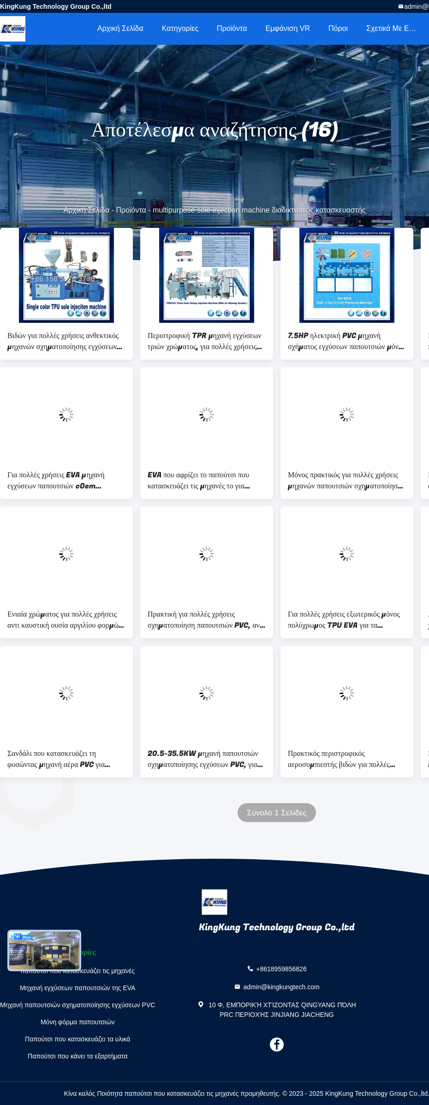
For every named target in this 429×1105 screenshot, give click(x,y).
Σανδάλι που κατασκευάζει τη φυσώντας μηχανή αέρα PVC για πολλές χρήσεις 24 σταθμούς (56, 759)
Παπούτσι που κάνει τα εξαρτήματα (77, 1056)
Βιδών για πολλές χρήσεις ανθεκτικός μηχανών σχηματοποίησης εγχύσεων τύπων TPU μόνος (63, 341)
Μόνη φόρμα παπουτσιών (77, 1022)
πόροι (338, 28)
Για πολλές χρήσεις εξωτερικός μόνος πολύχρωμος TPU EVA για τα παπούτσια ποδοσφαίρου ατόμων (344, 620)
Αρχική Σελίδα (120, 28)
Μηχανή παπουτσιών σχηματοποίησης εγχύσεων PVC (77, 1005)
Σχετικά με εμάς (393, 28)
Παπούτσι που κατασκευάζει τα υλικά (77, 1039)
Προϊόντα (232, 28)
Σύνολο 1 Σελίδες (277, 812)
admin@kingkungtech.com (281, 986)
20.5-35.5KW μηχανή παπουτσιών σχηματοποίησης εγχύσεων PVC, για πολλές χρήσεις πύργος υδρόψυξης (203, 759)
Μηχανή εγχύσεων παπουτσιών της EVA (77, 988)
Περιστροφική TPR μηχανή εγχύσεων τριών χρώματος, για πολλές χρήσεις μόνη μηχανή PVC (205, 341)
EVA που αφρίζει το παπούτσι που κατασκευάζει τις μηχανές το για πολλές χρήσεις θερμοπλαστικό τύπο (202, 480)
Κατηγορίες (180, 28)
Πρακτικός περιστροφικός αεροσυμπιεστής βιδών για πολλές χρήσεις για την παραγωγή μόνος (339, 759)
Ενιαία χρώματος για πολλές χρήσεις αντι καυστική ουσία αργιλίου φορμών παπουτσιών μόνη (64, 620)
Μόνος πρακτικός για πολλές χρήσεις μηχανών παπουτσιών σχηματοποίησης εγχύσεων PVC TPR (346, 480)
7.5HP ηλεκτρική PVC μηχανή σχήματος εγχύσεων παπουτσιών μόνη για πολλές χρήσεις (345, 341)
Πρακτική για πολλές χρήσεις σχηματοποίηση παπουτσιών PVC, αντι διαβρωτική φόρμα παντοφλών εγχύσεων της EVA (206, 620)
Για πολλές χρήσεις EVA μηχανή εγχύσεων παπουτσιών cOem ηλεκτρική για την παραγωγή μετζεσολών (56, 480)
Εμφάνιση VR (287, 28)
